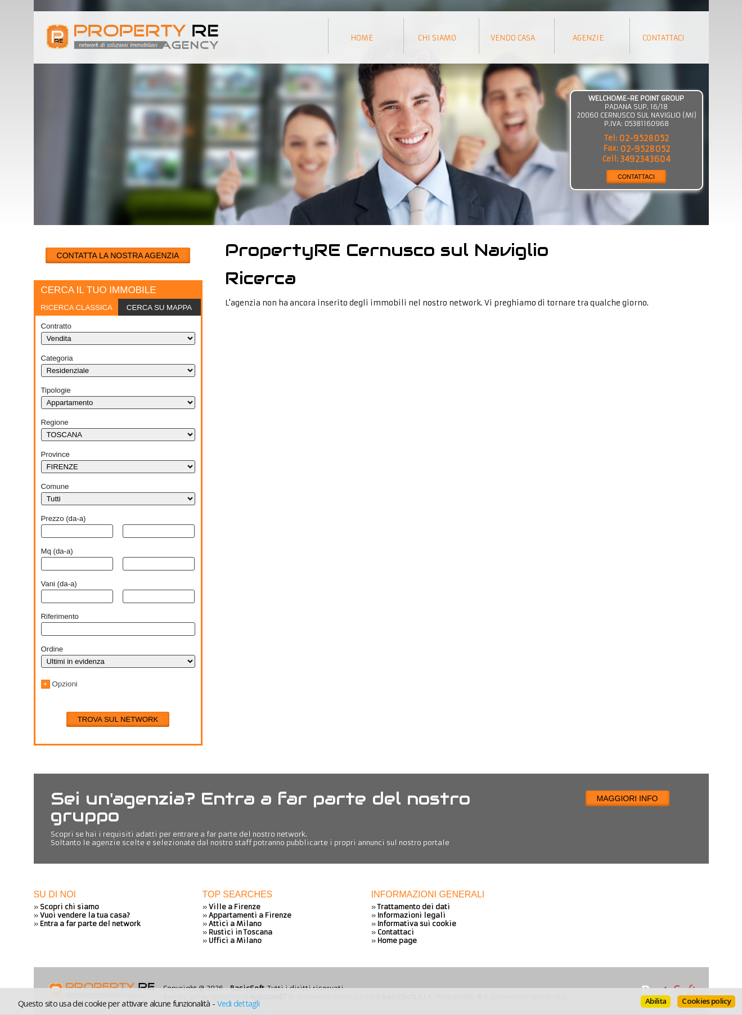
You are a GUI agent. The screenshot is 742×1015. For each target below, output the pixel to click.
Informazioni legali (411, 915)
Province (55, 454)
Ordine (52, 649)
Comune (55, 486)
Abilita (655, 1001)
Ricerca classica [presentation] (77, 307)
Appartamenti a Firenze (250, 915)
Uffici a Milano (235, 940)
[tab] (76, 307)
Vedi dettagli (238, 1003)
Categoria (57, 358)
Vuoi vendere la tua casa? (85, 915)
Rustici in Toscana (240, 932)
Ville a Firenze (234, 906)
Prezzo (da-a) (63, 518)
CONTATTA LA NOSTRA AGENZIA (118, 255)
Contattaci (395, 932)
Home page (397, 940)
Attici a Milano (235, 923)
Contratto (56, 326)
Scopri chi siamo (69, 906)
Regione (55, 422)
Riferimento (60, 616)
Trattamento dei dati (413, 906)
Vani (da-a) (59, 584)
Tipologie (56, 390)
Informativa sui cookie (416, 923)
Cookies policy (706, 1001)
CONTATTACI (636, 176)
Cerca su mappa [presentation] (159, 307)
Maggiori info (627, 798)
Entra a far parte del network (90, 923)
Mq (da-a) (57, 551)
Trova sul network (118, 719)
